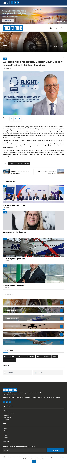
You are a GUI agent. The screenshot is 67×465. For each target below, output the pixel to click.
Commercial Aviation (9, 413)
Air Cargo (6, 410)
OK (34, 461)
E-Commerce (7, 417)
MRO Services (47, 356)
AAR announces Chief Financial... (14, 232)
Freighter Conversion (9, 360)
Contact (6, 437)
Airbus (38, 356)
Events (6, 430)
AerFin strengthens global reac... (14, 259)
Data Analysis (7, 415)
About (5, 428)
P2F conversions (30, 356)
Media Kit (6, 435)
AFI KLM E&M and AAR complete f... (15, 205)
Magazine (6, 433)
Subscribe (55, 450)
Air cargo (12, 356)
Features (6, 419)
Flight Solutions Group (23, 163)
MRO (5, 58)
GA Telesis (12, 163)
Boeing (54, 356)
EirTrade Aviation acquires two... (14, 285)
